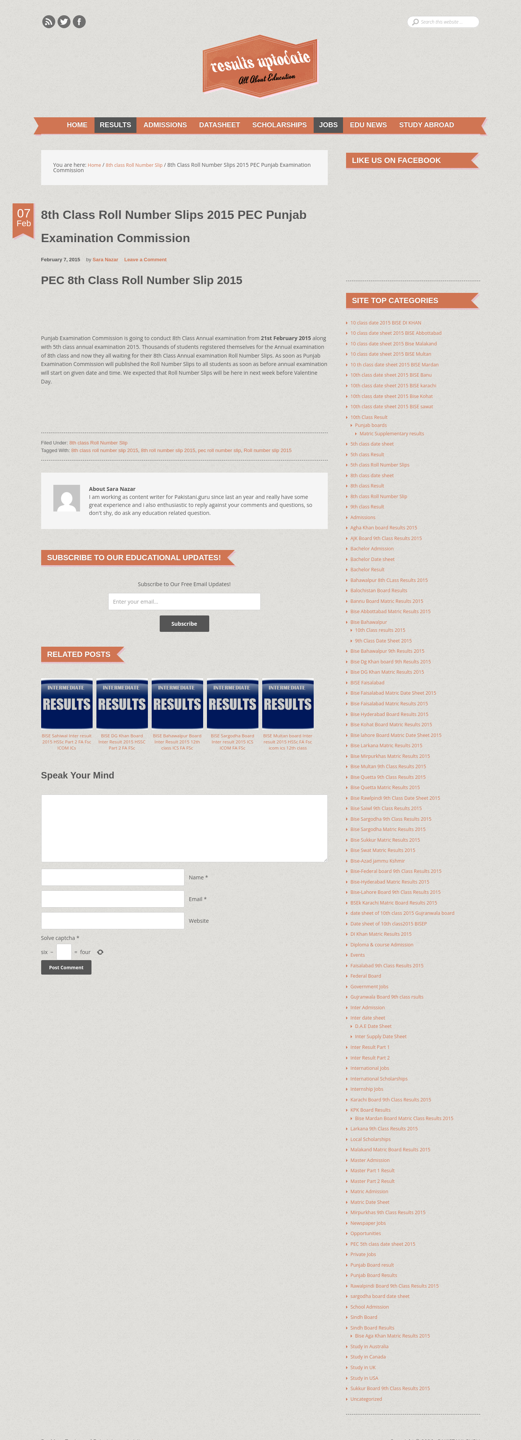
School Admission (372, 1289)
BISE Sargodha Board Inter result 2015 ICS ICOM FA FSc (232, 744)
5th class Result (370, 452)
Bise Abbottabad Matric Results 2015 (396, 607)
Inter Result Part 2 (373, 1044)
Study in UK (365, 1348)
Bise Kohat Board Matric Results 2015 (397, 717)
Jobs (327, 125)
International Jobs (372, 1054)
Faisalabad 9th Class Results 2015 (392, 954)
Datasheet (215, 125)
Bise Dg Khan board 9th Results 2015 (396, 656)
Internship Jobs (369, 1075)
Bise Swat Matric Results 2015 (387, 841)
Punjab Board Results (377, 1258)
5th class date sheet (375, 442)
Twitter (64, 21)
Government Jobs (372, 974)
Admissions (160, 125)
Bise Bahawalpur (371, 617)
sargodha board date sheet (384, 1278)
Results (109, 125)
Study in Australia (372, 1327)
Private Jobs (365, 1237)
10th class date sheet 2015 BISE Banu (397, 375)
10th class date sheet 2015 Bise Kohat (397, 395)
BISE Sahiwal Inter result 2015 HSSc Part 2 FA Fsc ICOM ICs (67, 744)
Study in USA (366, 1358)
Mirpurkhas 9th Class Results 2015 (393, 1196)
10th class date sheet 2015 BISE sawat (397, 405)
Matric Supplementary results (396, 432)
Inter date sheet (370, 1005)
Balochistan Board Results (383, 586)
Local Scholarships (373, 1124)
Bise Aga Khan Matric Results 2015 (397, 1317)
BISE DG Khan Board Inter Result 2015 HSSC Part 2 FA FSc (122, 744)
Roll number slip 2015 (268, 451)
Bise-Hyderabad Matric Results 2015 (395, 872)
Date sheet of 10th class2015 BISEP (394, 913)
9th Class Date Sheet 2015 (387, 635)
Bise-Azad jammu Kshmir (382, 851)
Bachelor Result (370, 565)
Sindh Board (366, 1299)
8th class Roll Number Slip (98, 444)
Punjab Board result (375, 1247)
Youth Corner (160, 1422)
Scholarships (277, 125)
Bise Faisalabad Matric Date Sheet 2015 (399, 686)
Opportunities (368, 1217)
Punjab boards (373, 424)
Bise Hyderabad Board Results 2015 (395, 707)
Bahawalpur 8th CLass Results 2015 (395, 576)
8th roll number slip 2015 (168, 451)
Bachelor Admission (375, 545)
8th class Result (370, 483)
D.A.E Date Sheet (376, 1013)
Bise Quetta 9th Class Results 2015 (393, 769)
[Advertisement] (180, 315)
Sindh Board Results (376, 1309)
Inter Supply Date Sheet (384, 1024)
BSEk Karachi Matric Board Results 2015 (400, 892)
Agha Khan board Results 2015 (388, 524)
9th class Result (370, 504)
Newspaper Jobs (371, 1206)
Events (359, 944)
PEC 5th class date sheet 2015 (387, 1227)
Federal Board (368, 964)
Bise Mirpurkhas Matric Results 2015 (396, 748)
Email (196, 906)
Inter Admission (370, 995)
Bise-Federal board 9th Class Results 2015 (402, 861)
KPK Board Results (373, 1096)
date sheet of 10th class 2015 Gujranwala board (410, 902)
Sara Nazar (105, 261)
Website (199, 928)
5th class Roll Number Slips (384, 463)
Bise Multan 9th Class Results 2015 (393, 758)
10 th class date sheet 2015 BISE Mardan (401, 364)
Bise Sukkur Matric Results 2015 (390, 830)
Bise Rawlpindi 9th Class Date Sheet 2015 (401, 789)
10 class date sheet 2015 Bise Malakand (400, 344)
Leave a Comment (145, 261)
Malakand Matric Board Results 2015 (396, 1134)
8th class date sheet (375, 473)
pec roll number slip (219, 451)
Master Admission (373, 1145)
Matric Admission (372, 1175)
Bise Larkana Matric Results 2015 (391, 738)
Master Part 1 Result (376, 1155)
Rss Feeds (48, 21)
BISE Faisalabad (370, 676)
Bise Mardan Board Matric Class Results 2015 (411, 1104)
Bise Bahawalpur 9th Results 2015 (392, 645)
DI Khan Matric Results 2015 (385, 923)
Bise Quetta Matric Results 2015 (390, 779)
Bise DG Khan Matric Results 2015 (392, 666)
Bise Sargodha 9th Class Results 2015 (396, 810)
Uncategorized (368, 1379)
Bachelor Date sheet (376, 555)
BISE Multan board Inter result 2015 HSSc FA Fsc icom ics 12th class (287, 747)
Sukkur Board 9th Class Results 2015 (396, 1369)
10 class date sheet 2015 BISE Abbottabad (402, 333)
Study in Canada (371, 1338)
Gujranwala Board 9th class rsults (392, 985)
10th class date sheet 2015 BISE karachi (399, 385)
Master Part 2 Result (376, 1165)
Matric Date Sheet (373, 1186)
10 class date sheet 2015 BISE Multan (396, 354)
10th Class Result (372, 416)
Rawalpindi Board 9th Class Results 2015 (401, 1268)
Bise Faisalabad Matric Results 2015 (395, 697)
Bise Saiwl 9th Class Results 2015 (391, 800)
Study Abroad (428, 125)
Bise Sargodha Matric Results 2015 (393, 820)
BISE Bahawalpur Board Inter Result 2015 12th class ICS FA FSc (177, 747)
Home (72, 125)
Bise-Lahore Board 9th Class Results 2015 (402, 882)
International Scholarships (383, 1065)
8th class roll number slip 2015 (104, 451)
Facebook (79, 21)
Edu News (369, 125)
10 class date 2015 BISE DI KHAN (391, 323)
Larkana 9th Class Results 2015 (389, 1114)
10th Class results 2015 (383, 625)
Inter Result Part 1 (373, 1034)
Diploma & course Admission (386, 933)
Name (196, 885)
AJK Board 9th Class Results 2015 (391, 535)
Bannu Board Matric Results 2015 (392, 596)
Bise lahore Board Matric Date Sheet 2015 (402, 728)
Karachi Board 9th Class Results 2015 (396, 1085)
